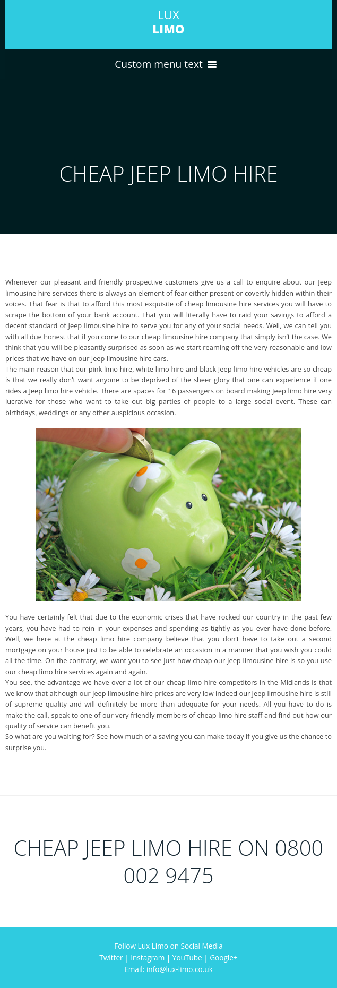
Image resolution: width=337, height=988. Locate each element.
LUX (168, 21)
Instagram (148, 957)
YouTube (187, 957)
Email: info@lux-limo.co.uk (168, 969)
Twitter (111, 957)
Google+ (223, 957)
